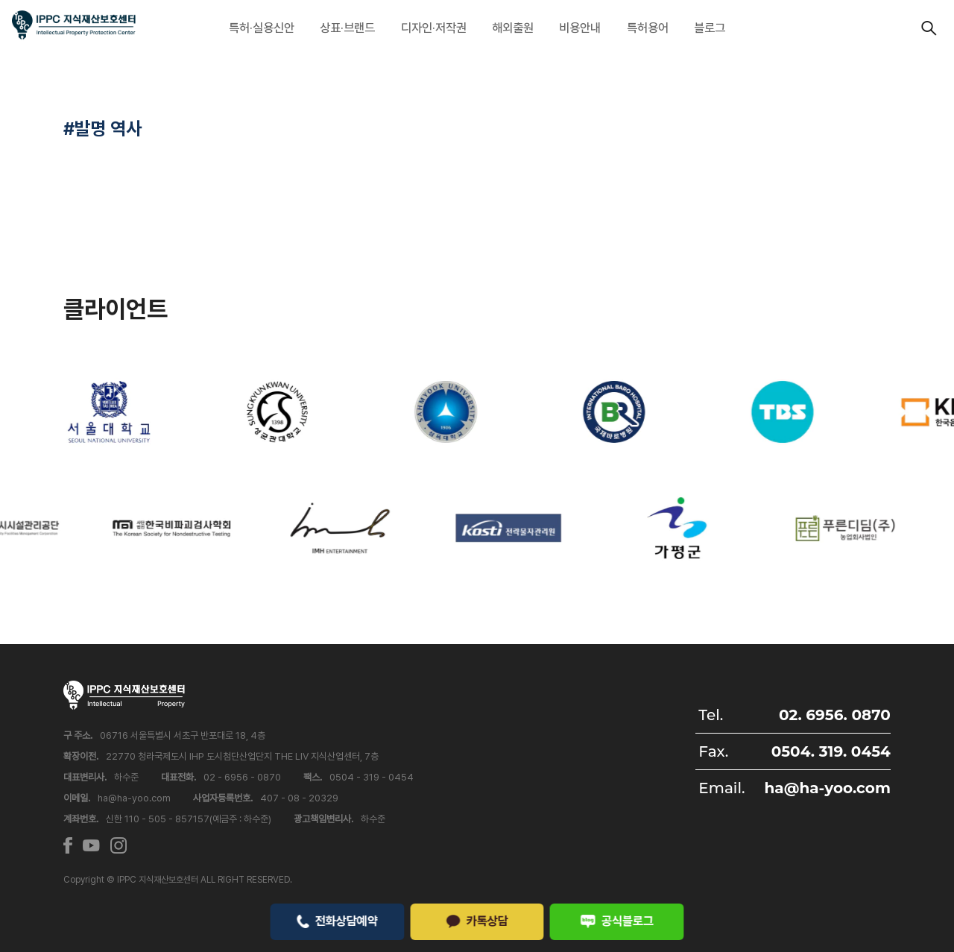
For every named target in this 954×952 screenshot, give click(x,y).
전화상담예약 (337, 920)
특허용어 (648, 27)
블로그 (709, 27)
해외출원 (513, 27)
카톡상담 (477, 920)
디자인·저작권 (434, 27)
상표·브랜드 (347, 27)
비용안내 (580, 27)
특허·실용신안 (261, 27)
